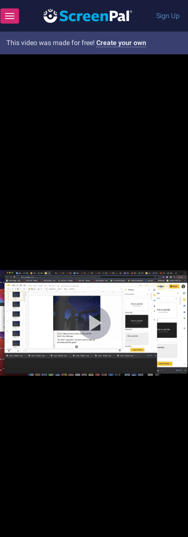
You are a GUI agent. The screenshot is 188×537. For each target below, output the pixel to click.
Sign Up (168, 16)
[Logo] (88, 15)
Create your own (121, 43)
